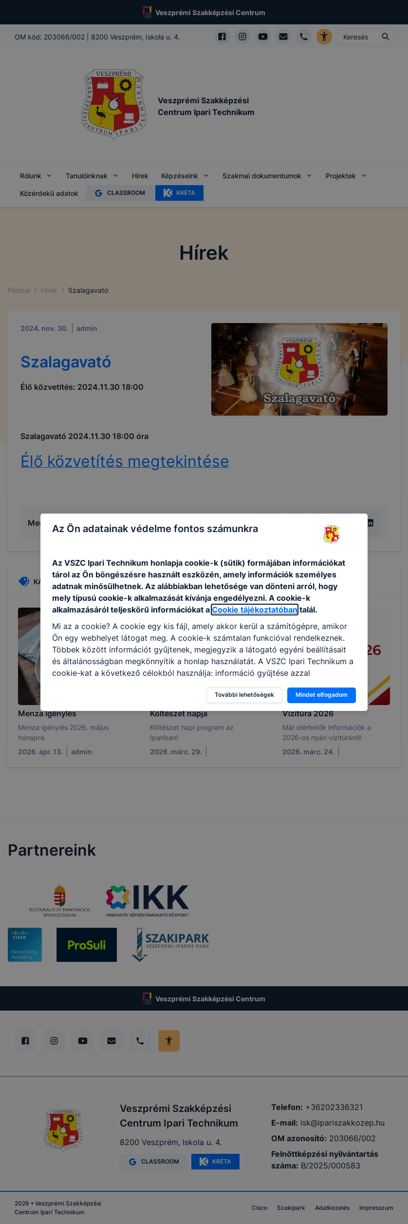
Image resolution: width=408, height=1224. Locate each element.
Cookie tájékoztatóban (254, 609)
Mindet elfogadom (322, 694)
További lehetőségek (244, 694)
